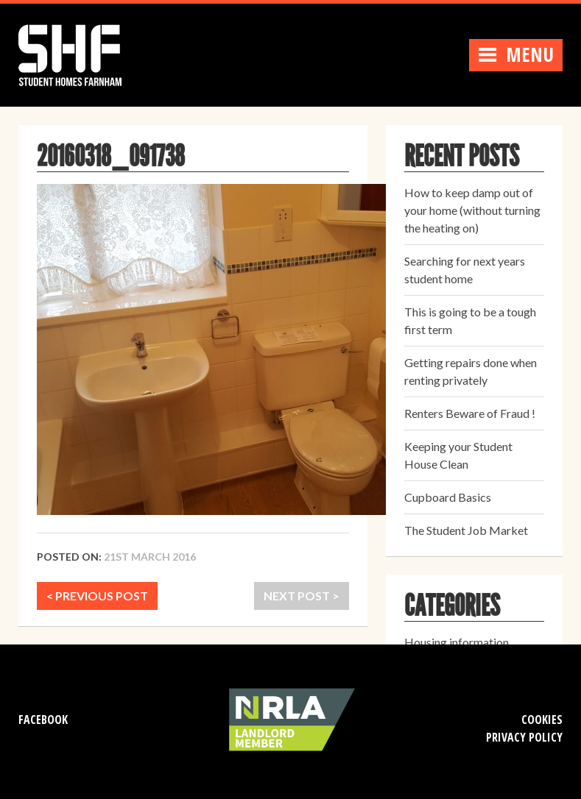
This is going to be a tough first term (470, 320)
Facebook (43, 719)
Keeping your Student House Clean (458, 455)
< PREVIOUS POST (97, 596)
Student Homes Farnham (84, 53)
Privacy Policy (524, 737)
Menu (516, 54)
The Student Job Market (466, 530)
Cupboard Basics (447, 497)
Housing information (456, 642)
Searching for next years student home (464, 269)
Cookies (542, 719)
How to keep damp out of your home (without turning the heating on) (472, 210)
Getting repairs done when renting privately (470, 371)
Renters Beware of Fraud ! (469, 413)
